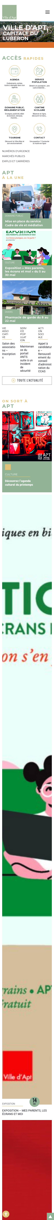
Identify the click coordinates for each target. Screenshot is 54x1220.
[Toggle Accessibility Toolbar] (6, 1214)
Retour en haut (49, 1213)
